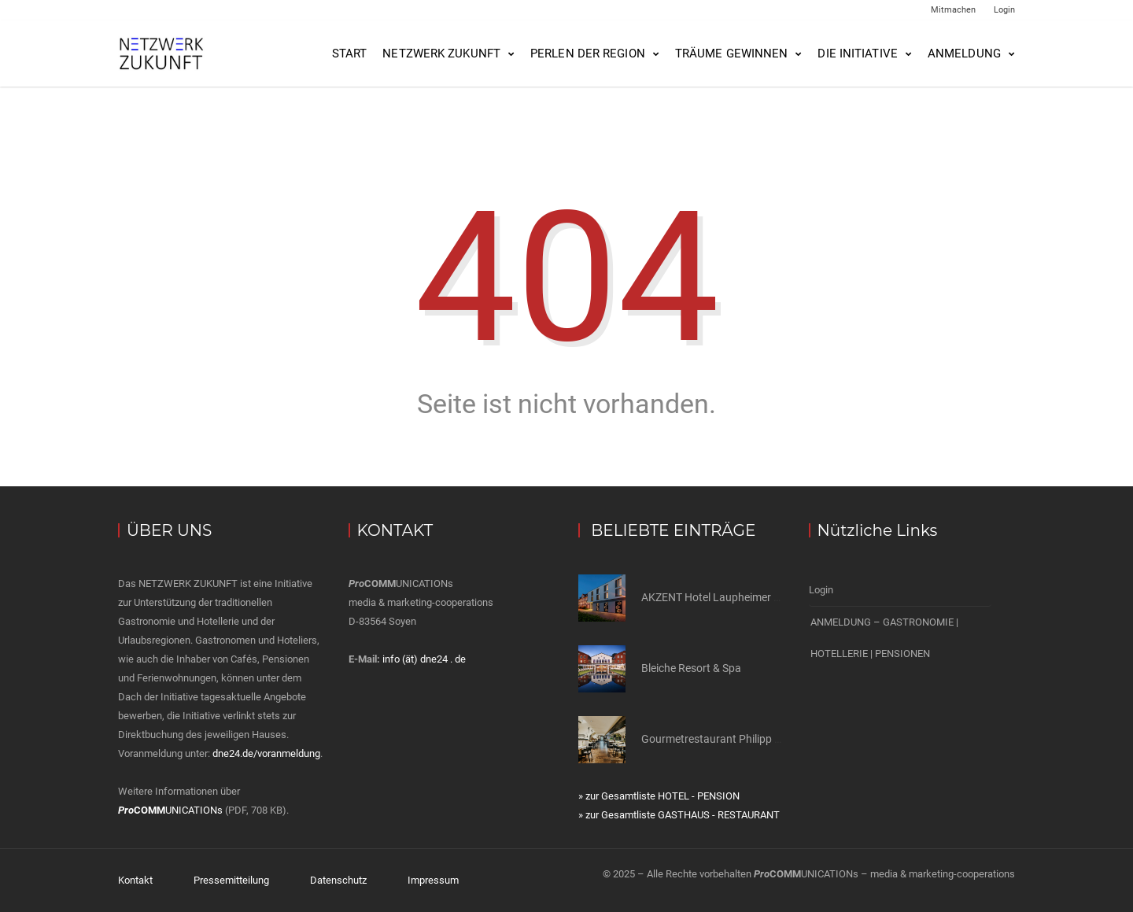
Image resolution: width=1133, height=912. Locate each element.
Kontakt (135, 880)
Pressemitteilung (231, 880)
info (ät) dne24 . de (424, 659)
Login (1004, 10)
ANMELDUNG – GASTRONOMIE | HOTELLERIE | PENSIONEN (884, 637)
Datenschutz (338, 880)
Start (349, 53)
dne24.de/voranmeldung (266, 753)
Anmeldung (964, 53)
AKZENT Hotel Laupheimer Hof (716, 597)
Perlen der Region (587, 53)
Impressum (433, 880)
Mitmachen (953, 10)
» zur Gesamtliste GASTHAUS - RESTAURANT (679, 815)
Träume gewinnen (731, 53)
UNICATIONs (170, 810)
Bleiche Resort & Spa (691, 668)
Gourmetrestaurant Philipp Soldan (724, 739)
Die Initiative (857, 53)
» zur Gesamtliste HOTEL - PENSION (659, 796)
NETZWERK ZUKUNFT (441, 53)
